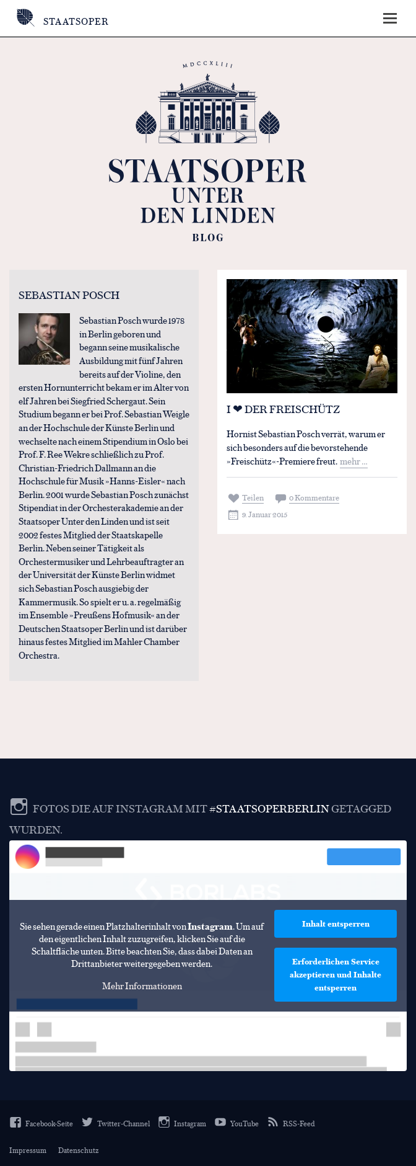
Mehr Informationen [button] (142, 985)
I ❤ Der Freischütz (283, 409)
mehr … (354, 460)
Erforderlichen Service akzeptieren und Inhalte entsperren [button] (335, 974)
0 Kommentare (314, 497)
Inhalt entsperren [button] (336, 923)
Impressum (27, 1149)
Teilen (253, 497)
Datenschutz (78, 1149)
